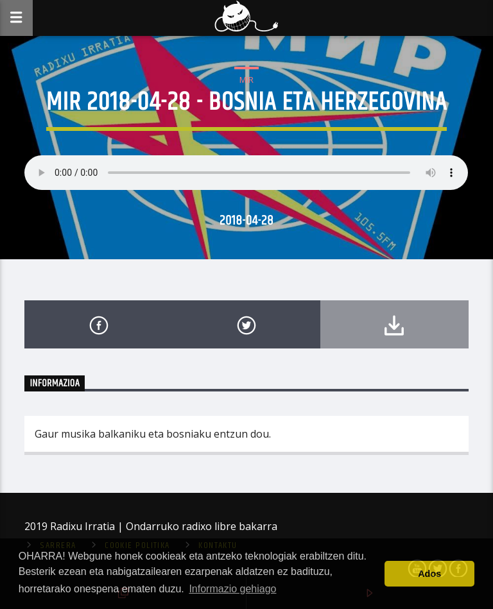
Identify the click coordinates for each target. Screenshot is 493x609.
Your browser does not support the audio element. (246, 172)
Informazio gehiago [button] (232, 588)
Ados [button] (429, 574)
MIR (246, 79)
